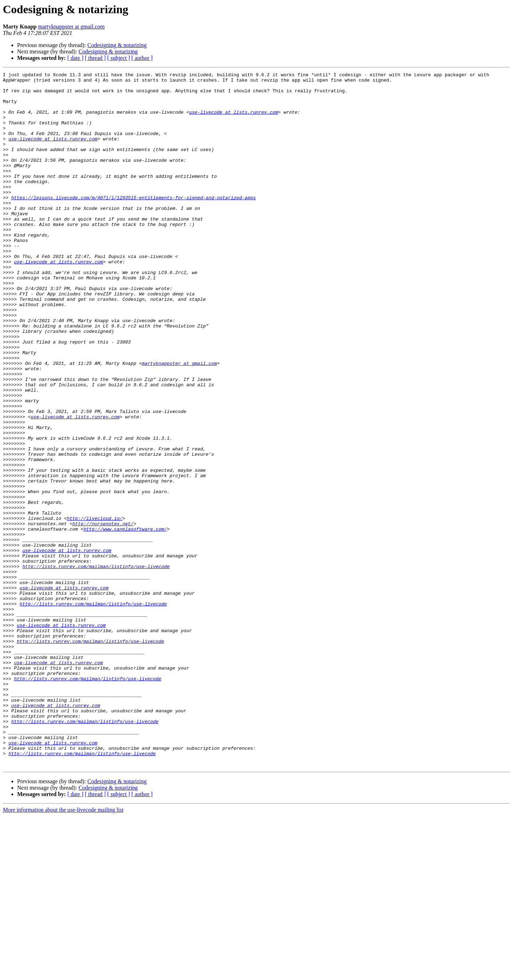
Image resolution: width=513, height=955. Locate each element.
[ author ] (142, 58)
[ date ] (75, 58)
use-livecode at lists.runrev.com (233, 120)
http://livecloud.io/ (94, 608)
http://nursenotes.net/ (103, 614)
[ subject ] (118, 58)
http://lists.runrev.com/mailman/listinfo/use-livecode (96, 665)
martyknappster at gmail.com (71, 27)
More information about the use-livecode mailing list (63, 949)
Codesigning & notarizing (116, 45)
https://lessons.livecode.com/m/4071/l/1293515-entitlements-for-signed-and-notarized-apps (133, 223)
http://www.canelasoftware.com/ (125, 621)
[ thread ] (95, 58)
